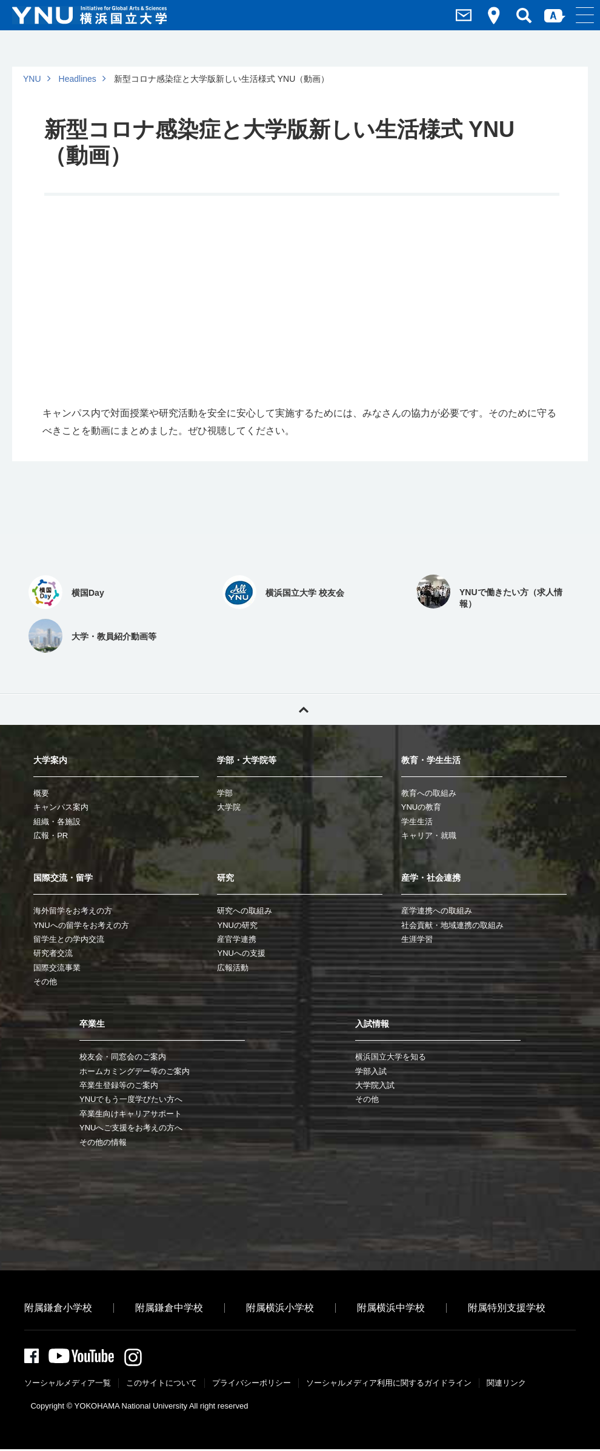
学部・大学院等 (246, 760)
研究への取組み (244, 910)
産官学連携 (236, 939)
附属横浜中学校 (391, 1308)
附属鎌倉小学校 (58, 1308)
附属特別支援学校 (506, 1308)
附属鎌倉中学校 (169, 1308)
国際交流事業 (57, 967)
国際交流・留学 (63, 877)
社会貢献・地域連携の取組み (452, 925)
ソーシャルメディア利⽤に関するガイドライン (389, 1384)
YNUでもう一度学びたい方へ (130, 1099)
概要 (41, 793)
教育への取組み (428, 793)
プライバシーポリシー (251, 1384)
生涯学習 (417, 939)
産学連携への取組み (436, 910)
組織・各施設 (57, 821)
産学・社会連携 (431, 877)
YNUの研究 (237, 925)
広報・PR (50, 835)
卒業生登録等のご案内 (118, 1085)
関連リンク (506, 1384)
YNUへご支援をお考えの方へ (130, 1127)
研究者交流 (53, 953)
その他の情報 (103, 1142)
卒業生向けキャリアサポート (130, 1113)
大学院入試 (375, 1085)
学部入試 (371, 1071)
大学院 (229, 807)
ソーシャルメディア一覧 (67, 1384)
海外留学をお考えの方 (72, 910)
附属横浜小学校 (280, 1308)
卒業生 (92, 1024)
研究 (225, 877)
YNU (32, 79)
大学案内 (50, 760)
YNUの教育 (421, 807)
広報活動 (232, 967)
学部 (225, 793)
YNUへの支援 (241, 953)
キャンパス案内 (60, 807)
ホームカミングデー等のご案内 (134, 1071)
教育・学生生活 (431, 760)
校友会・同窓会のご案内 (122, 1056)
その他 (45, 981)
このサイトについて (161, 1384)
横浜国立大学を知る (390, 1056)
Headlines (77, 79)
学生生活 (417, 821)
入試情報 (372, 1024)
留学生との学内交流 (68, 939)
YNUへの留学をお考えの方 (80, 925)
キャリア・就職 (428, 835)
